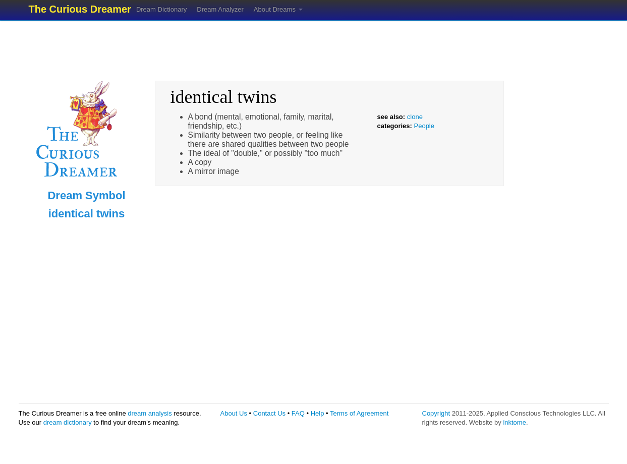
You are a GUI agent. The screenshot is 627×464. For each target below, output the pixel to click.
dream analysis (150, 413)
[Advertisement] (313, 48)
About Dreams (278, 9)
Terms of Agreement (359, 413)
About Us (233, 413)
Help (317, 413)
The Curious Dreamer (80, 9)
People (424, 126)
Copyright (436, 413)
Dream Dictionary (161, 9)
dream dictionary (67, 422)
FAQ (298, 413)
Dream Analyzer (220, 9)
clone (415, 117)
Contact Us (269, 413)
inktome (514, 422)
